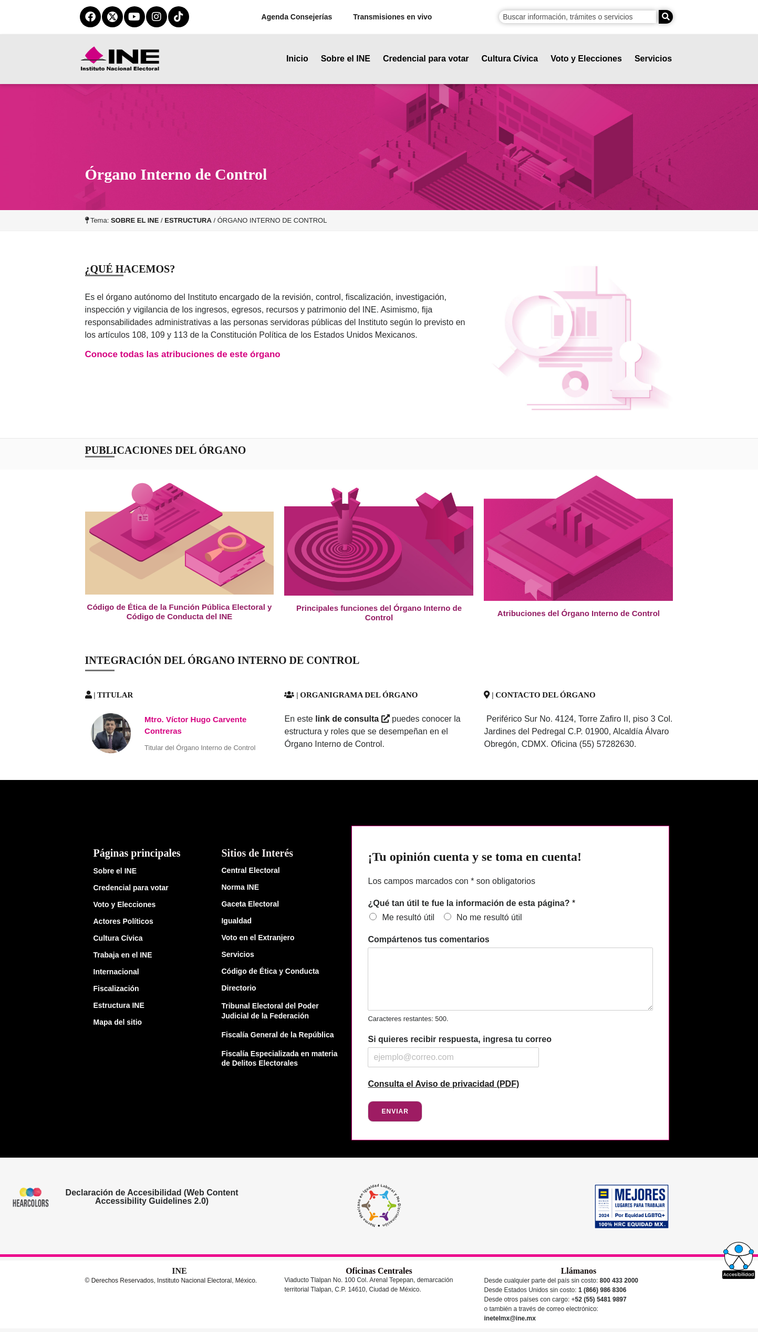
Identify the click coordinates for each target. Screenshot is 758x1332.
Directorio (238, 988)
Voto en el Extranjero (257, 937)
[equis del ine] (112, 16)
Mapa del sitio (118, 1022)
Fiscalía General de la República (277, 1035)
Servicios (653, 58)
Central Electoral (250, 870)
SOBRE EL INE (135, 220)
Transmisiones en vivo (393, 17)
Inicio (297, 58)
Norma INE (240, 887)
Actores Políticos (123, 921)
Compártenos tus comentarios (428, 939)
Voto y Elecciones (586, 58)
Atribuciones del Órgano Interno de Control (578, 613)
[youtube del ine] (134, 16)
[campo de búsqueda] (577, 17)
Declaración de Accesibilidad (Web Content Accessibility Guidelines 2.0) (151, 1196)
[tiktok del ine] (178, 16)
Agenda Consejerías (297, 17)
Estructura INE (119, 1005)
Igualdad (236, 921)
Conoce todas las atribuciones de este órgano (183, 354)
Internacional (116, 971)
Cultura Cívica (510, 58)
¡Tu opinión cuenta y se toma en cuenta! (474, 856)
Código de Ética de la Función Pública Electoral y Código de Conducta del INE (179, 611)
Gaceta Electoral (250, 904)
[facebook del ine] (90, 16)
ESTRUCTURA (188, 220)
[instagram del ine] (156, 16)
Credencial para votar (426, 58)
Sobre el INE (345, 58)
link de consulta (352, 718)
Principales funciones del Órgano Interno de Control (379, 612)
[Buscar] (666, 17)
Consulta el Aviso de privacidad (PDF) (443, 1083)
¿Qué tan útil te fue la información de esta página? (471, 903)
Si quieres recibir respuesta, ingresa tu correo (459, 1039)
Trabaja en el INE (123, 955)
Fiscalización (116, 988)
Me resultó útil (408, 917)
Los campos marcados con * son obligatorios (451, 881)
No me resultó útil (489, 917)
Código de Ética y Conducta (270, 971)
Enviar (394, 1111)
